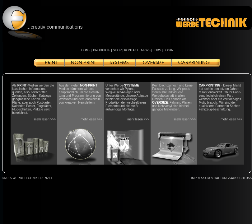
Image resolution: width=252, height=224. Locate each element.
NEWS (146, 50)
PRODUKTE (101, 50)
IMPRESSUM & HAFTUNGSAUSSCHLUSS (221, 178)
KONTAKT (131, 50)
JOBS (157, 50)
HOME (86, 50)
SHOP (117, 50)
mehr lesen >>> (45, 119)
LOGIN (168, 50)
